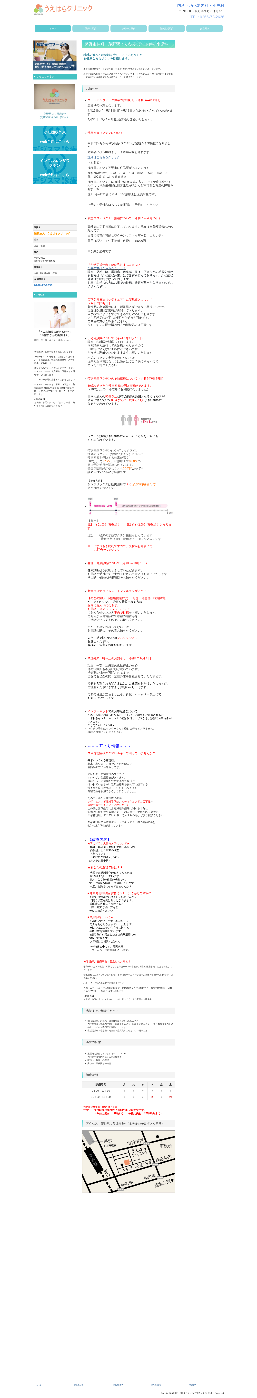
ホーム (52, 28)
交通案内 (204, 28)
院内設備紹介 (167, 28)
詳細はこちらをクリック (104, 157)
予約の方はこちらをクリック (107, 268)
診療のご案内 (129, 28)
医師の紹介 (91, 28)
